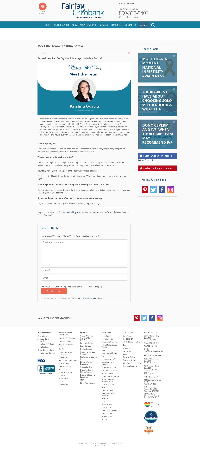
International (127, 351)
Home (48, 25)
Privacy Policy (80, 298)
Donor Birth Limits (65, 372)
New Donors (63, 378)
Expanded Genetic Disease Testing (86, 371)
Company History (65, 341)
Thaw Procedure (107, 390)
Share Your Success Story (132, 363)
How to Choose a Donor (46, 350)
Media (125, 354)
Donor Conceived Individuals (108, 363)
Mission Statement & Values (66, 345)
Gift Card (105, 419)
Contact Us (130, 25)
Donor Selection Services (46, 353)
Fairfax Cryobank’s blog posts (68, 212)
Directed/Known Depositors (86, 363)
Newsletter (105, 398)
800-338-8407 (128, 339)
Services (104, 25)
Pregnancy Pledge (108, 359)
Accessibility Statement (110, 410)
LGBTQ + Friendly (65, 366)
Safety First (63, 369)
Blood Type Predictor (87, 383)
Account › (144, 25)
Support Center (107, 413)
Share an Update (129, 357)
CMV (82, 380)
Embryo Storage (86, 349)
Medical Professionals (109, 384)
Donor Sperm (106, 336)
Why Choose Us (64, 357)
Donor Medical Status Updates (109, 346)
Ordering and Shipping (109, 353)
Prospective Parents (109, 367)
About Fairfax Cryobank (84, 25)
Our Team (62, 349)
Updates (62, 375)
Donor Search (61, 25)
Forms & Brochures (108, 416)
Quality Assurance (65, 363)
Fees (103, 350)
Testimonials (63, 384)
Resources (116, 25)
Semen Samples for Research (108, 394)
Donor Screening (108, 339)
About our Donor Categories (43, 340)
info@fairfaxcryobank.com (132, 342)
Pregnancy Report (129, 360)
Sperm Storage (85, 346)
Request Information (130, 366)
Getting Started (43, 336)
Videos (61, 381)
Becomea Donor (42, 12)
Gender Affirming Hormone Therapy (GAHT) (86, 338)
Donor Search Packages (46, 344)
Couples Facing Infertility (110, 376)
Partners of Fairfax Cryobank (65, 353)
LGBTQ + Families (108, 373)
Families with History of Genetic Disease (110, 380)
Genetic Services (86, 367)
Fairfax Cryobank (145, 160)
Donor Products (43, 347)
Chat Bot (126, 345)
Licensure (105, 387)
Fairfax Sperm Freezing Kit (88, 358)
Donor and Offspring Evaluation (87, 376)
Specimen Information (109, 342)
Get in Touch (127, 336)
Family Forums (107, 404)
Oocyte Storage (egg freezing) (87, 353)
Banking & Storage (86, 343)
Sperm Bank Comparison (68, 360)
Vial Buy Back (106, 356)
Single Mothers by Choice (111, 370)
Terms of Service (93, 298)
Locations (126, 348)
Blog (43, 34)
